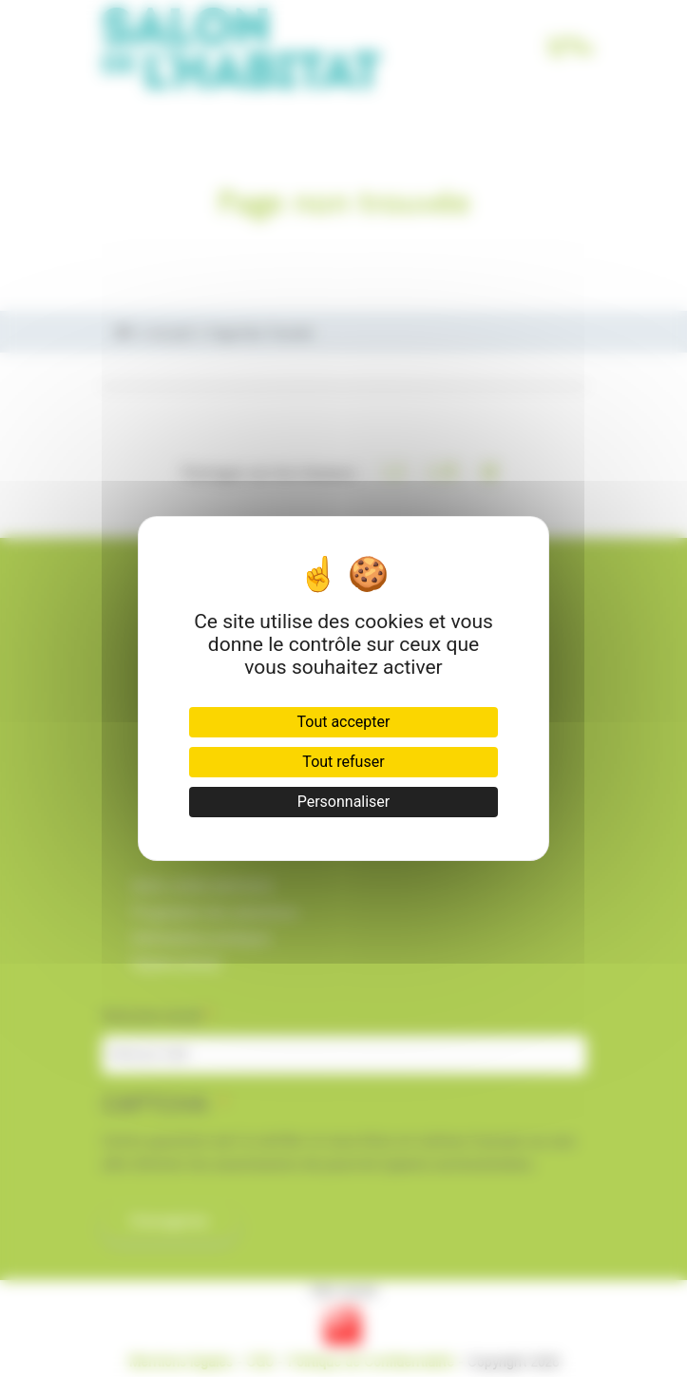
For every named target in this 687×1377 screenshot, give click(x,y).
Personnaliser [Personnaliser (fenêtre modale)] (344, 802)
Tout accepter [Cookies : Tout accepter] (343, 722)
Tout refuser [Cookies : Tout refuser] (343, 762)
